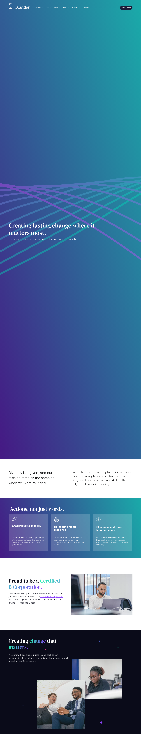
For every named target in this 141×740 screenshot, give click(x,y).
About (56, 7)
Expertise (37, 7)
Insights (75, 7)
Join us (48, 7)
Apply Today (126, 7)
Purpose (66, 7)
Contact (86, 7)
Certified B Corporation (51, 596)
